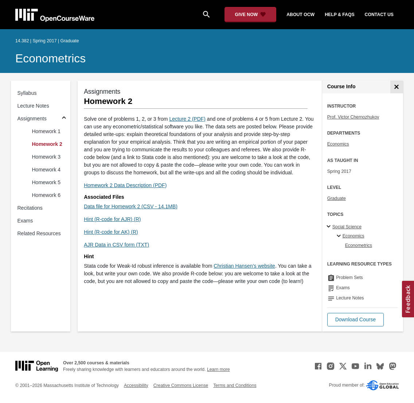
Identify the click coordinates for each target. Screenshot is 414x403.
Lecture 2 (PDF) (187, 119)
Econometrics (50, 58)
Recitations (30, 208)
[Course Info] (396, 87)
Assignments (32, 118)
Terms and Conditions (234, 385)
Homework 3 (46, 157)
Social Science (347, 226)
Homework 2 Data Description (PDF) (125, 185)
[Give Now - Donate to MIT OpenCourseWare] (250, 14)
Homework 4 (46, 170)
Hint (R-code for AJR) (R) (112, 219)
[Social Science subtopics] (330, 227)
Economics (338, 144)
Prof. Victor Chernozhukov (353, 117)
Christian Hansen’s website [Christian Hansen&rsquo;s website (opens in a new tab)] (244, 266)
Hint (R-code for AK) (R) (111, 232)
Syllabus (27, 93)
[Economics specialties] (340, 236)
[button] (355, 319)
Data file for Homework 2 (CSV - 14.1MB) (130, 206)
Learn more (218, 369)
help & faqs (339, 14)
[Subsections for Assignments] (64, 119)
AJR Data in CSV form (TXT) (116, 245)
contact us (379, 14)
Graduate (336, 198)
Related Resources (39, 233)
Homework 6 (46, 195)
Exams (25, 221)
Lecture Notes (33, 106)
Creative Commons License (180, 385)
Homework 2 (47, 144)
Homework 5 (46, 182)
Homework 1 (46, 131)
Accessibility (136, 385)
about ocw (300, 14)
